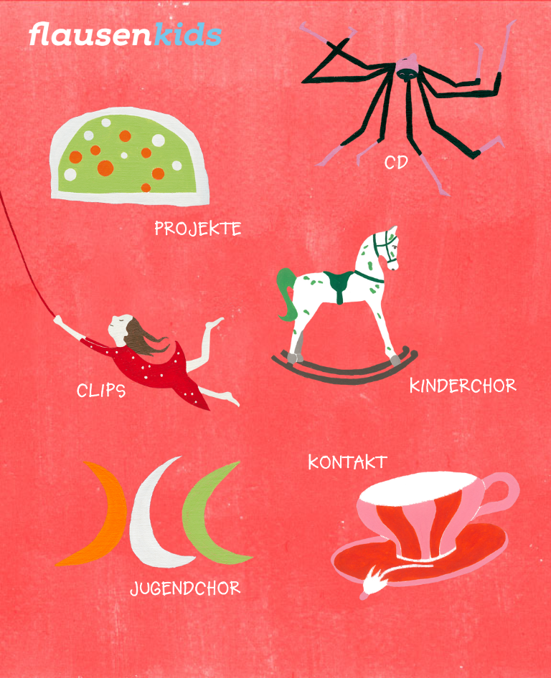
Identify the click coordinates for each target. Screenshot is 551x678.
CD (411, 113)
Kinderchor (395, 303)
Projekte (161, 149)
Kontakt (411, 529)
